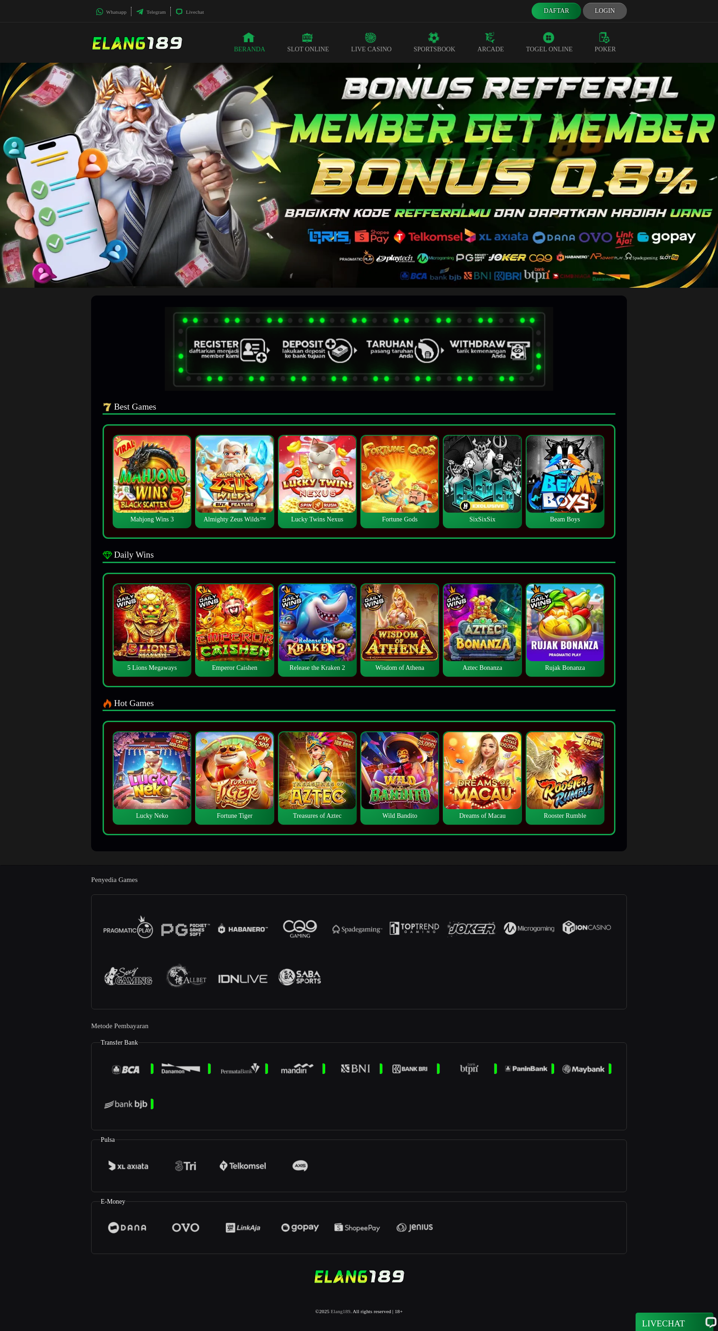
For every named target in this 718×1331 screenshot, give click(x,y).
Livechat (189, 12)
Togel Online (549, 42)
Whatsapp (111, 12)
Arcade (491, 42)
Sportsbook (434, 42)
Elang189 (340, 1311)
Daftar (556, 10)
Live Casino (371, 42)
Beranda (249, 42)
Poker (605, 42)
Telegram (151, 12)
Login (605, 10)
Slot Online (308, 42)
